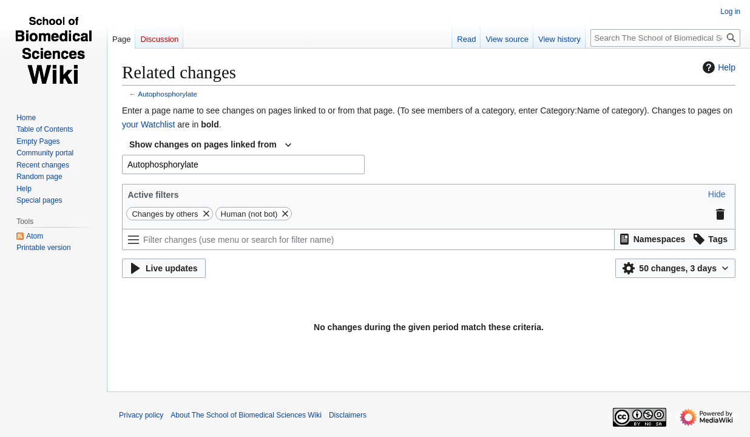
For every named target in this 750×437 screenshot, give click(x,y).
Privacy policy (141, 415)
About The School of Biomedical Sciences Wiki (246, 415)
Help (717, 67)
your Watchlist (148, 124)
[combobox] (210, 145)
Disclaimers (348, 415)
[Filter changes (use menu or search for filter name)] (368, 239)
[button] (717, 194)
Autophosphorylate (167, 94)
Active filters (152, 195)
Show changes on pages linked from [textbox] (203, 144)
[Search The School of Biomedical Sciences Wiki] (665, 38)
